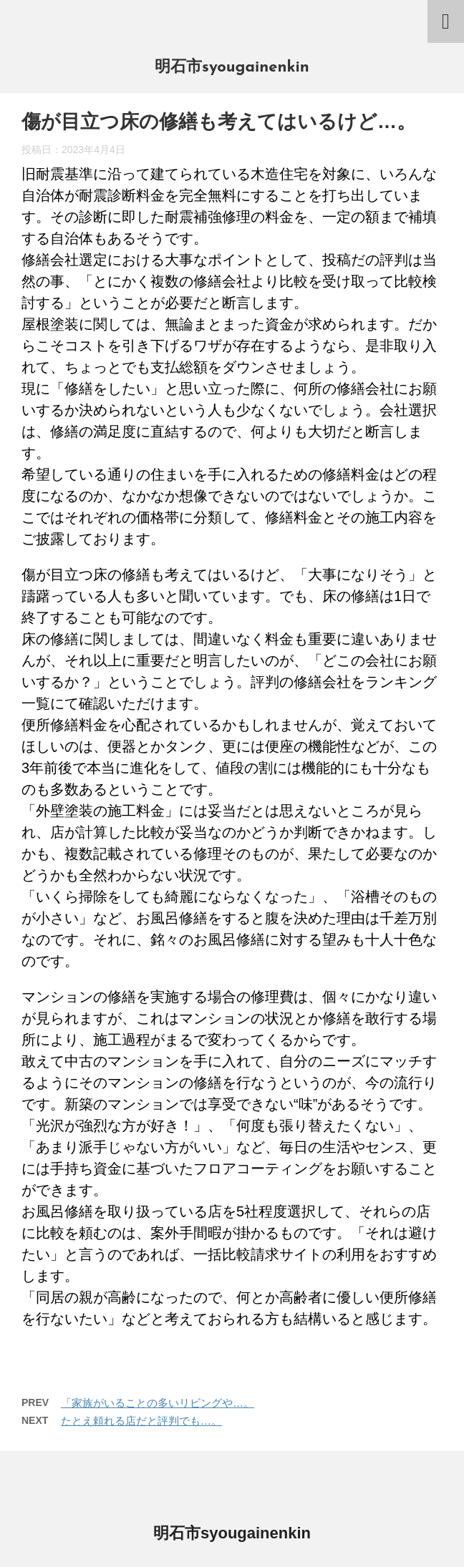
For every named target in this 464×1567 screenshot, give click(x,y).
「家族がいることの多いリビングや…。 (157, 1403)
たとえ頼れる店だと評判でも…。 (141, 1421)
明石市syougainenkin (232, 67)
